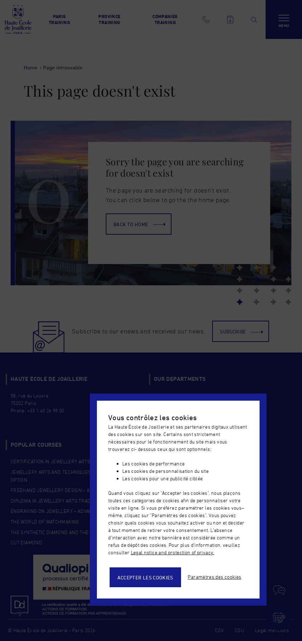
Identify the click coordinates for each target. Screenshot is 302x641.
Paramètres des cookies (214, 577)
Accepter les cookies (145, 577)
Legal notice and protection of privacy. (172, 552)
